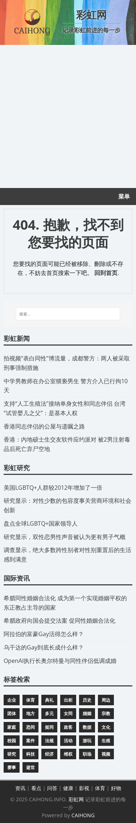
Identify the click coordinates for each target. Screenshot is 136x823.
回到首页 (106, 273)
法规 (49, 741)
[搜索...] (68, 314)
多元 (49, 713)
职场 (87, 754)
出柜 (68, 700)
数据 (87, 727)
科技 (30, 754)
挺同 (49, 727)
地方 (30, 713)
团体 (11, 713)
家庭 (11, 727)
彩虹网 (76, 799)
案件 (30, 741)
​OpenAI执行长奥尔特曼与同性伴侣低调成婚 (60, 661)
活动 (68, 741)
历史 (87, 700)
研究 (11, 754)
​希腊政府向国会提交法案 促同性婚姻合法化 (59, 620)
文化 (106, 727)
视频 (106, 754)
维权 (68, 754)
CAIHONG (83, 815)
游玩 (87, 741)
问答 (52, 788)
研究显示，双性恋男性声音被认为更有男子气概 (64, 537)
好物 (116, 788)
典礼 (49, 700)
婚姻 (87, 713)
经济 (49, 754)
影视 (84, 788)
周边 (106, 700)
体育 (30, 700)
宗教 (106, 713)
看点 (36, 788)
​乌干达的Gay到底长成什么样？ (44, 647)
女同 (68, 713)
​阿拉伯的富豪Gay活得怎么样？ (44, 634)
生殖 (106, 741)
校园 (11, 741)
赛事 (11, 767)
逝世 (30, 767)
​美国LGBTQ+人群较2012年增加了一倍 (53, 488)
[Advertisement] (68, 116)
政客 (68, 727)
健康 (68, 788)
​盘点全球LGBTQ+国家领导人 (41, 523)
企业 (11, 700)
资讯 (20, 788)
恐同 (30, 727)
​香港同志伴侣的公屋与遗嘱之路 (44, 426)
